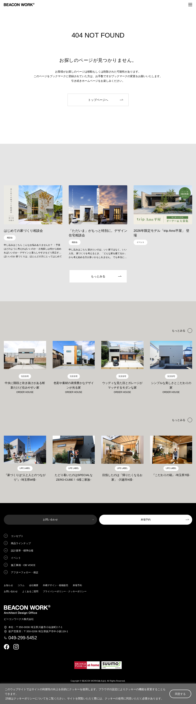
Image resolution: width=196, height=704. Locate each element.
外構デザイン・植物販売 (55, 586)
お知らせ (8, 586)
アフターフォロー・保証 (24, 573)
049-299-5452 (22, 638)
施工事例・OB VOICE (23, 565)
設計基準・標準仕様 (22, 551)
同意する (180, 693)
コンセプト (17, 536)
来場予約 (77, 586)
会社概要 (33, 586)
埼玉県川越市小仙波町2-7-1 (35, 628)
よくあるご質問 (30, 592)
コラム (21, 586)
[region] (98, 694)
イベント (16, 558)
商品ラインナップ (21, 544)
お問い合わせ (11, 592)
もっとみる (178, 420)
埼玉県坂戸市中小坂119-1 (38, 632)
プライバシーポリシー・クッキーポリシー (65, 592)
